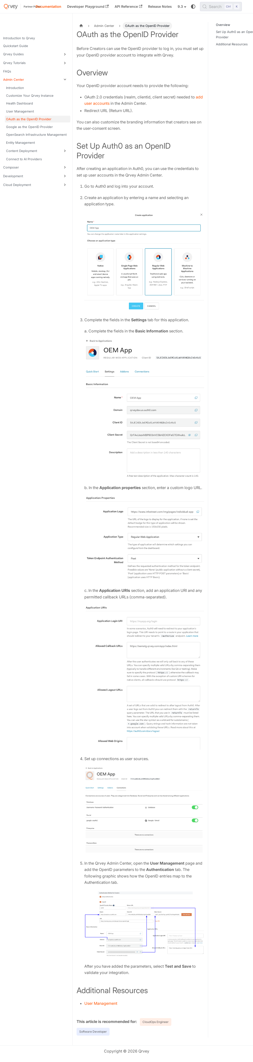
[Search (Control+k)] (221, 6)
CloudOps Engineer (155, 1022)
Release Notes (160, 6)
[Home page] (81, 26)
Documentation (48, 6)
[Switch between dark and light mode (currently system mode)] (193, 6)
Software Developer (93, 1031)
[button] (36, 54)
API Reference (128, 6)
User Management (100, 1003)
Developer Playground (88, 6)
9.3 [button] (180, 6)
